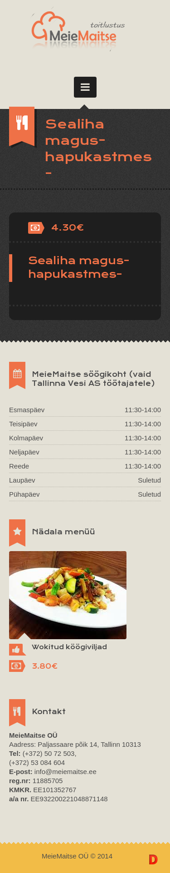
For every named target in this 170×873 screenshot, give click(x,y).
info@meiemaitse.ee (65, 771)
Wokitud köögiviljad (69, 647)
